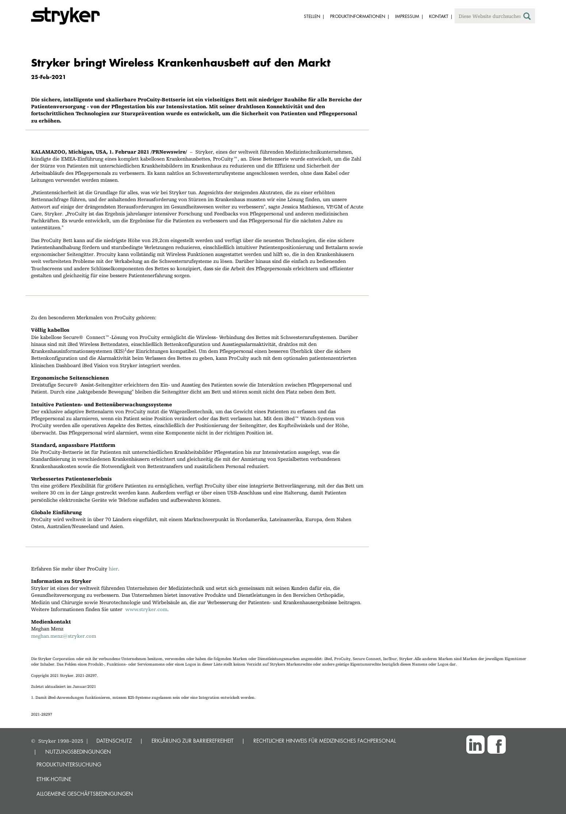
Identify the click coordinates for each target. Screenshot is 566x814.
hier (113, 569)
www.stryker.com (146, 609)
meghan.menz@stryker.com (63, 636)
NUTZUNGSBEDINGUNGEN (78, 751)
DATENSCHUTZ (114, 740)
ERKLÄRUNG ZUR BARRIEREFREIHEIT (193, 740)
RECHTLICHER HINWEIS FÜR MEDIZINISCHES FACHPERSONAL (324, 740)
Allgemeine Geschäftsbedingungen (85, 793)
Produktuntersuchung (69, 764)
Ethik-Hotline (54, 779)
